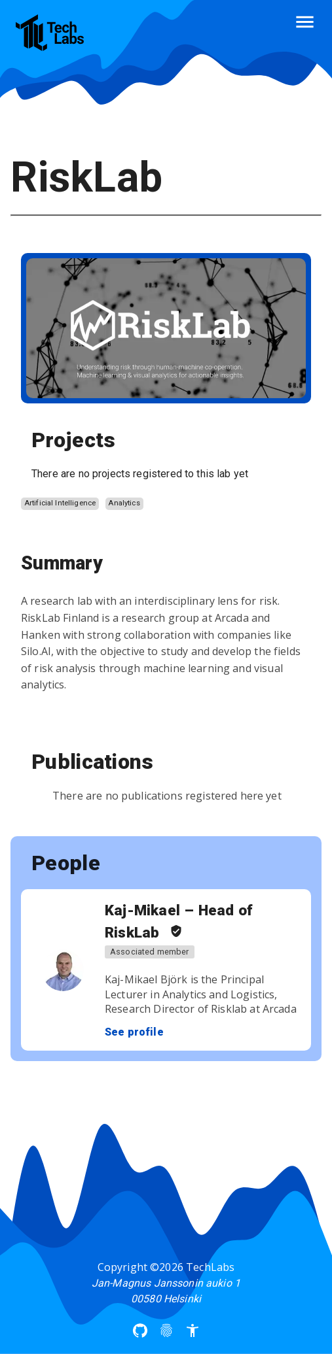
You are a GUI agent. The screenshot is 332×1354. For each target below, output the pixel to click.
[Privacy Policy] (166, 1330)
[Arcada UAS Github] (140, 1330)
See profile (134, 1032)
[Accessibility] (192, 1330)
